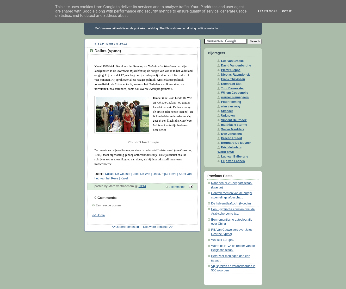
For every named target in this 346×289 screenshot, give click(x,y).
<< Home (98, 215)
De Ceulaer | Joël (126, 174)
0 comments (177, 187)
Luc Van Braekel (232, 61)
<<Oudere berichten (126, 227)
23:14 (142, 186)
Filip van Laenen (233, 161)
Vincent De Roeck (234, 120)
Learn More (267, 11)
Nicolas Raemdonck (235, 74)
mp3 (165, 174)
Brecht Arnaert (231, 138)
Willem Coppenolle (234, 92)
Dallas (109, 174)
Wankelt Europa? (222, 240)
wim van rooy (231, 106)
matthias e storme (234, 124)
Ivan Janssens (231, 134)
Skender (227, 111)
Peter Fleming (231, 102)
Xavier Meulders (232, 129)
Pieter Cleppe (231, 70)
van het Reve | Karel (114, 178)
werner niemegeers (235, 97)
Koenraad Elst (231, 83)
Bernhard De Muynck (236, 142)
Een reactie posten (108, 205)
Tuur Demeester (232, 88)
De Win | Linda (150, 174)
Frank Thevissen (233, 79)
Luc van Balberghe (234, 156)
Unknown (228, 115)
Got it (287, 11)
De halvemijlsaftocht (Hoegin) (231, 203)
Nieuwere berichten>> (158, 227)
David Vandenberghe (236, 65)
